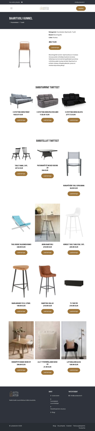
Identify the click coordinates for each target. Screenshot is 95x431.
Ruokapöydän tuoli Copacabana (73, 185)
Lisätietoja (55, 47)
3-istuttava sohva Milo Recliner (47, 112)
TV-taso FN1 (74, 303)
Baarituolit (68, 32)
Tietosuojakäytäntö (79, 426)
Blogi (53, 412)
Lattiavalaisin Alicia (74, 362)
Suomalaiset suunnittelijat (54, 402)
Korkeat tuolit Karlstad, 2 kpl (73, 244)
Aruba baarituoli (47, 244)
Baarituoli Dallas (47, 303)
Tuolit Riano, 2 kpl (21, 165)
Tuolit (22, 22)
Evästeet (69, 426)
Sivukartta (82, 428)
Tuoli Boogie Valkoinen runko (21, 244)
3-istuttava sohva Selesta (74, 112)
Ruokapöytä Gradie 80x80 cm (21, 362)
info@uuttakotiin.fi (79, 2)
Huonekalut (15, 22)
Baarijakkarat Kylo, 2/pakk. (21, 303)
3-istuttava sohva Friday (21, 112)
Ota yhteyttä (61, 426)
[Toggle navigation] (11, 8)
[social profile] (22, 2)
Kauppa (81, 8)
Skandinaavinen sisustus (58, 409)
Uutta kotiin (55, 396)
